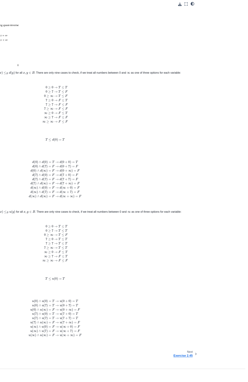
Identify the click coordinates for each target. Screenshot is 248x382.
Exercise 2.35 (20, 6)
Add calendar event (18, 340)
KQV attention (15, 186)
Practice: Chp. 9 (16, 134)
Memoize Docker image (20, 221)
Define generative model (20, 360)
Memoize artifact (16, 215)
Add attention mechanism (21, 355)
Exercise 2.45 (20, 39)
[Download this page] (180, 4)
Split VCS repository (18, 268)
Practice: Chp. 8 (16, 128)
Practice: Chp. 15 (16, 161)
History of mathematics (19, 299)
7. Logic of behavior (18, 87)
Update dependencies (19, 273)
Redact (11, 304)
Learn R (11, 376)
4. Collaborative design (19, 70)
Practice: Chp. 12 (16, 145)
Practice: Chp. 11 (16, 139)
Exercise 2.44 (20, 33)
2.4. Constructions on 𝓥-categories (29, 50)
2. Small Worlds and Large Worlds (26, 112)
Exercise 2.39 (20, 17)
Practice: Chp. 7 (16, 123)
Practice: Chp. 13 (16, 150)
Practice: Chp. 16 (16, 167)
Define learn (14, 366)
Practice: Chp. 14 (16, 156)
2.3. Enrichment (18, 44)
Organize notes (15, 293)
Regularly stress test (18, 232)
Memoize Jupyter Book (19, 226)
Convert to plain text (18, 288)
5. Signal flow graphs (18, 76)
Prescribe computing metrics (23, 257)
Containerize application (20, 246)
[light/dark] (192, 4)
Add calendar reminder (19, 335)
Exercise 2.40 (20, 22)
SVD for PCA (14, 181)
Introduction (13, 101)
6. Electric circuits (17, 81)
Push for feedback (17, 262)
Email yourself (15, 329)
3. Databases (14, 65)
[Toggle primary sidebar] (57, 4)
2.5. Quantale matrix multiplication (21, 57)
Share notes (14, 315)
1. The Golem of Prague (20, 106)
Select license (15, 310)
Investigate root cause (19, 251)
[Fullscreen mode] (186, 4)
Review (11, 201)
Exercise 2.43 (20, 28)
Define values (14, 371)
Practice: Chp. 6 (16, 117)
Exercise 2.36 (20, 11)
